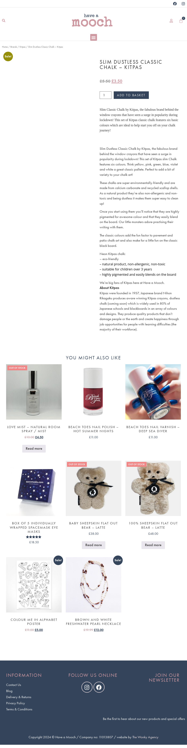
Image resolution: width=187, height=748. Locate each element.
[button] (3, 20)
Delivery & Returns (18, 697)
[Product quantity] (105, 95)
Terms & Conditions (19, 709)
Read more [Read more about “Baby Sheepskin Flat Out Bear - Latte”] (93, 545)
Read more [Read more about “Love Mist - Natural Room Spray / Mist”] (34, 448)
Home (5, 46)
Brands (13, 46)
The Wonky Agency (145, 737)
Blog (9, 691)
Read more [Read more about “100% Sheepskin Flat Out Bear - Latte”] (153, 545)
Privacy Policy (15, 703)
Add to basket (131, 95)
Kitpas (23, 46)
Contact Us (13, 684)
